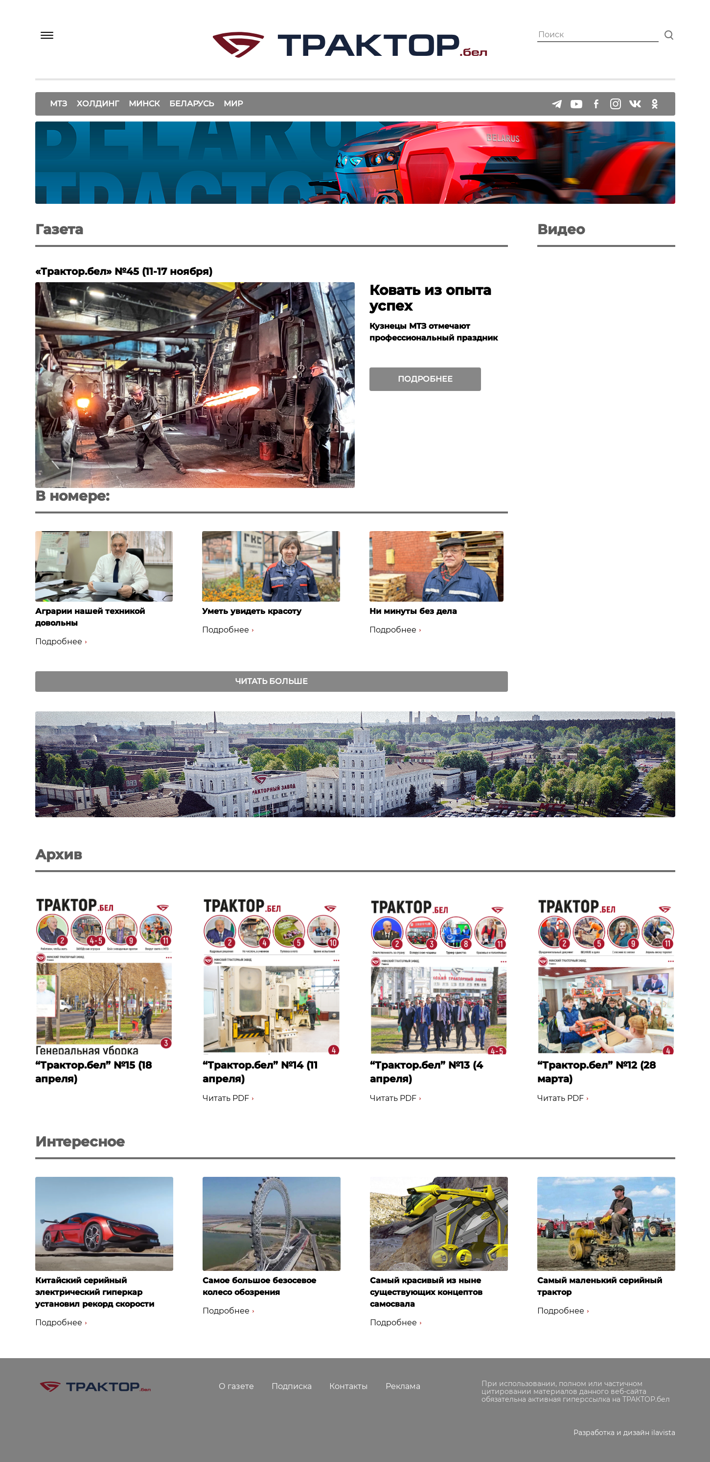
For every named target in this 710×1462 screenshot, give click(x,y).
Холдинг (98, 103)
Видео (561, 229)
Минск (144, 103)
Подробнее (425, 379)
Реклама (403, 1386)
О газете (236, 1386)
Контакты (348, 1386)
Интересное (80, 1141)
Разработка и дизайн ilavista (624, 1433)
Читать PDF (226, 1098)
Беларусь (191, 103)
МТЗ (58, 103)
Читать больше (271, 681)
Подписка (292, 1386)
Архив (58, 854)
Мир (233, 103)
